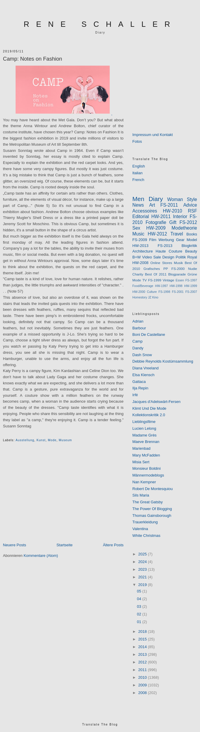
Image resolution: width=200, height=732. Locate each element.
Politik (181, 257)
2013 (143, 654)
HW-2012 (157, 233)
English (138, 166)
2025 (143, 554)
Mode (52, 440)
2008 (143, 692)
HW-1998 (176, 286)
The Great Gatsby (147, 502)
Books (191, 234)
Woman (175, 199)
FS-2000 (178, 268)
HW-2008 (140, 262)
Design (168, 257)
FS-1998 (164, 291)
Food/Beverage (142, 286)
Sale (157, 257)
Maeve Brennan (145, 441)
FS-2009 (139, 240)
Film (152, 240)
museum (65, 440)
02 (139, 614)
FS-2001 (178, 291)
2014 (143, 647)
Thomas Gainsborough (151, 515)
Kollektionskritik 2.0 (148, 415)
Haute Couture (169, 251)
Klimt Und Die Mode (149, 408)
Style (192, 199)
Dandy (138, 348)
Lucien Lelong (144, 428)
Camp (137, 341)
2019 (143, 584)
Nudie (192, 268)
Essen (180, 280)
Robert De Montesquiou (152, 489)
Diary (156, 198)
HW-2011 (161, 216)
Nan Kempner (144, 482)
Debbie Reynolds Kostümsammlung (162, 361)
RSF (192, 210)
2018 (143, 631)
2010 (143, 677)
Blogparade (177, 274)
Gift (172, 222)
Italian (137, 173)
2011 (143, 670)
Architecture (142, 251)
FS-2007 (191, 291)
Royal (192, 257)
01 (139, 622)
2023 (143, 569)
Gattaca (139, 381)
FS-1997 (191, 280)
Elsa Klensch (143, 375)
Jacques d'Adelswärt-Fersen (156, 401)
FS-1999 (154, 280)
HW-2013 (140, 245)
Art (152, 205)
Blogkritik (189, 245)
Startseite (64, 545)
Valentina (140, 529)
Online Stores (161, 263)
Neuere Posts (14, 545)
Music (138, 233)
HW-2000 (138, 291)
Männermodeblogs (148, 475)
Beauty (191, 251)
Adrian (138, 321)
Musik (178, 263)
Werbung (166, 240)
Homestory (139, 297)
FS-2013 (165, 245)
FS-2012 (188, 222)
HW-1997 (161, 286)
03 (139, 606)
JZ (149, 297)
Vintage (168, 280)
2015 (143, 639)
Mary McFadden (146, 455)
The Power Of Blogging (152, 509)
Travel (177, 233)
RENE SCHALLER (100, 24)
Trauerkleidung (145, 522)
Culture (152, 291)
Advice (190, 205)
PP (165, 268)
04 (139, 599)
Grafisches (152, 268)
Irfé (135, 395)
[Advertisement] (63, 498)
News (138, 205)
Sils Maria (140, 495)
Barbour (139, 328)
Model (192, 240)
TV (144, 280)
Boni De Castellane (148, 334)
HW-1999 (190, 286)
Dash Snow (142, 355)
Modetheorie (184, 227)
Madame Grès (144, 435)
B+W (136, 257)
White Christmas (146, 535)
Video (147, 257)
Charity (137, 274)
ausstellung (25, 440)
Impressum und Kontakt (152, 134)
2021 (143, 577)
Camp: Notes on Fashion (32, 59)
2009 (143, 685)
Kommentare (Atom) (41, 555)
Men (138, 198)
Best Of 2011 (155, 274)
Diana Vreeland (145, 368)
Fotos (137, 141)
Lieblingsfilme (144, 421)
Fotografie (156, 222)
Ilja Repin (140, 388)
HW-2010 (172, 210)
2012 (143, 662)
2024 (143, 562)
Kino (155, 297)
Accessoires (144, 210)
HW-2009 (156, 227)
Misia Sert (140, 462)
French (138, 179)
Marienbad (141, 448)
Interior (180, 216)
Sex (136, 227)
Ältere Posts (113, 545)
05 (139, 591)
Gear (180, 240)
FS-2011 (169, 205)
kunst (41, 440)
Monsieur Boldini (146, 468)
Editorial (140, 216)
